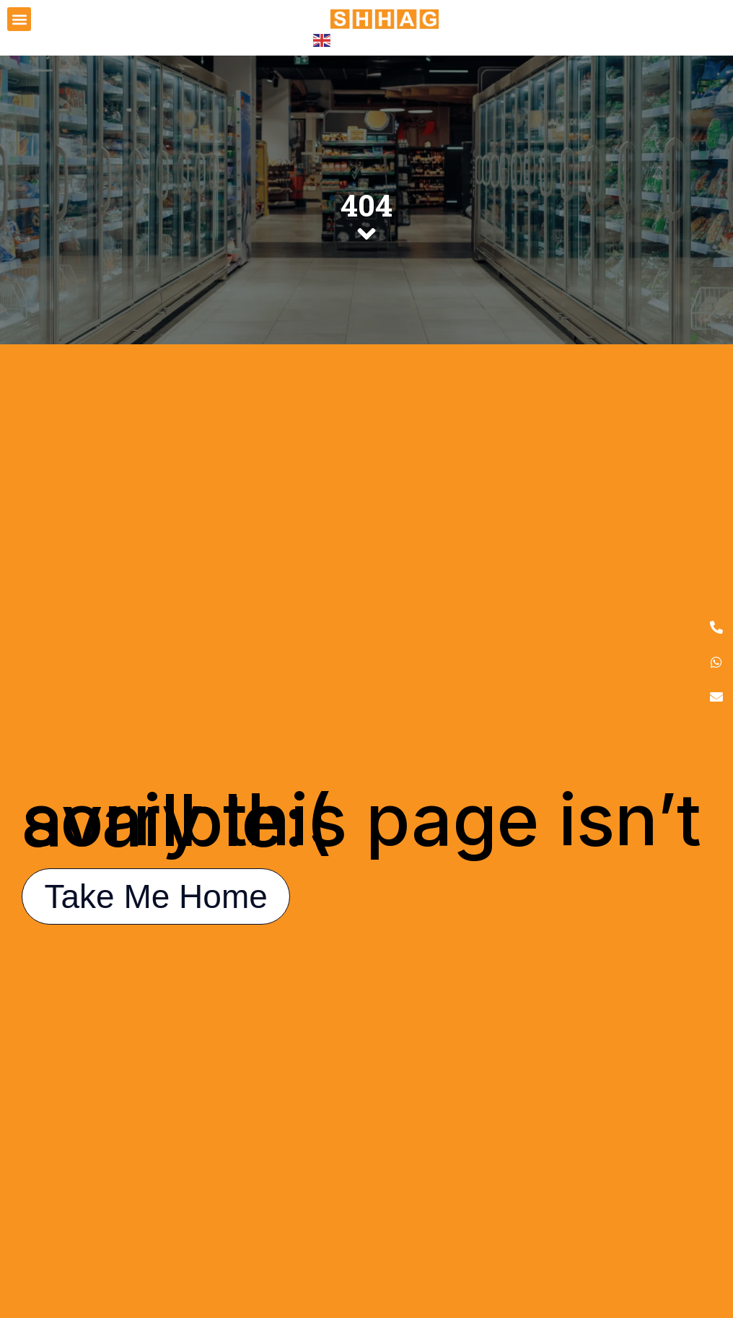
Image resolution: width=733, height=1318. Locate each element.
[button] (19, 19)
